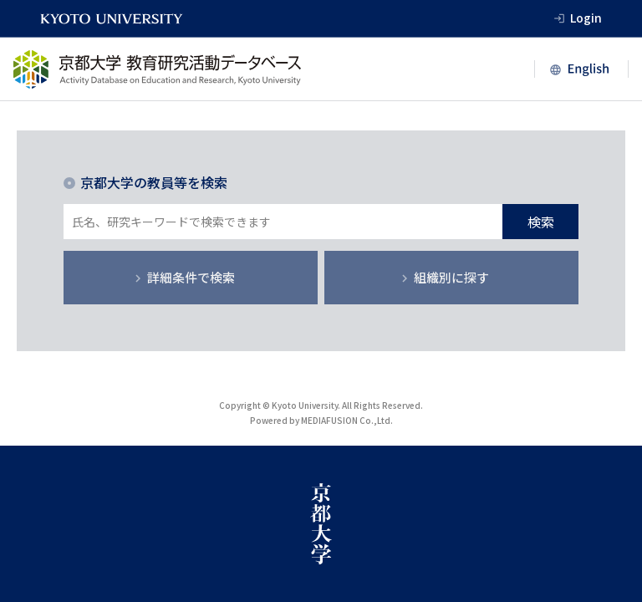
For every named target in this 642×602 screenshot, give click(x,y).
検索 (540, 222)
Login (586, 17)
